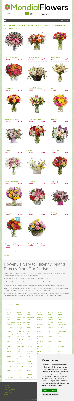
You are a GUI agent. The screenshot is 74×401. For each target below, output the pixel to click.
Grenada (9, 336)
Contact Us (7, 387)
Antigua (39, 312)
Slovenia (19, 364)
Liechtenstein (20, 346)
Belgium (50, 317)
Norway (39, 354)
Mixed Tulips (55, 57)
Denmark (9, 327)
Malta (28, 349)
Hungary (29, 339)
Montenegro (30, 351)
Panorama (31, 181)
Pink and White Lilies (11, 182)
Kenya (28, 344)
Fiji (28, 331)
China (38, 322)
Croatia (19, 324)
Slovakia (9, 364)
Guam (28, 336)
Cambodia (50, 319)
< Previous (6, 252)
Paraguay (19, 356)
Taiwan (19, 370)
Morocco (39, 351)
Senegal (19, 361)
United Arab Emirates (30, 374)
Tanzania (29, 370)
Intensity (54, 120)
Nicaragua (19, 354)
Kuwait (49, 344)
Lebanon (9, 346)
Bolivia (60, 317)
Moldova (9, 351)
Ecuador (29, 327)
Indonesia (50, 339)
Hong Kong (20, 339)
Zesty (30, 151)
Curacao (39, 324)
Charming (8, 151)
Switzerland (10, 370)
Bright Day (54, 182)
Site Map (6, 394)
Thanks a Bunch (33, 57)
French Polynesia (11, 334)
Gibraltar (50, 334)
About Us (6, 386)
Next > (14, 252)
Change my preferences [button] (50, 394)
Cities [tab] (17, 304)
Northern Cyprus (31, 354)
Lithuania (29, 346)
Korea (39, 344)
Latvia (59, 344)
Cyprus (49, 324)
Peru (28, 356)
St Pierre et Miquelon (20, 367)
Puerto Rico (10, 359)
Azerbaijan (40, 314)
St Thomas (30, 366)
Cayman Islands (21, 322)
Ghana (39, 334)
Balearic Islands (21, 317)
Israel (18, 341)
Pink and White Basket (35, 88)
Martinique (40, 349)
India (38, 339)
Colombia (50, 322)
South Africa (30, 364)
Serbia (29, 361)
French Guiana (62, 331)
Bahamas (60, 314)
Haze (52, 88)
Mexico (60, 349)
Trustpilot (6, 255)
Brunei (29, 319)
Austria (29, 314)
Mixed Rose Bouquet (11, 120)
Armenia (60, 312)
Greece (60, 334)
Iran (59, 339)
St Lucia (9, 366)
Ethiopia (9, 331)
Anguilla (29, 312)
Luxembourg (40, 346)
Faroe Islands (20, 331)
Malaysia (19, 349)
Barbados (40, 317)
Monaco (19, 351)
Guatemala (40, 336)
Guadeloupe (20, 336)
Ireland (9, 341)
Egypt (38, 327)
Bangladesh (30, 317)
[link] (57, 385)
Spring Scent (55, 151)
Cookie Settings (8, 392)
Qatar (18, 359)
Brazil (18, 319)
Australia (19, 314)
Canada (60, 319)
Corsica (60, 322)
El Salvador (51, 327)
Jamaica (50, 341)
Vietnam (29, 377)
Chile (28, 322)
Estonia (60, 327)
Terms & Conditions (9, 389)
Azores (49, 314)
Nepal (59, 351)
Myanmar (50, 351)
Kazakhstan (20, 344)
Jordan (8, 344)
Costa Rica (9, 324)
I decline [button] (53, 390)
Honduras (9, 339)
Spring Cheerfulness (34, 120)
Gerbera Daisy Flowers (12, 244)
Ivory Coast (40, 341)
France (49, 331)
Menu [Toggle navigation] (65, 20)
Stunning (54, 213)
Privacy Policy (57, 385)
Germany (29, 334)
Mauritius (50, 349)
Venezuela (19, 377)
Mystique (31, 213)
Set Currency (36, 14)
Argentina (50, 312)
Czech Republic (62, 324)
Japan (59, 341)
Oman (49, 354)
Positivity (8, 213)
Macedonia (61, 346)
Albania (9, 312)
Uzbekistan (10, 377)
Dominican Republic (20, 328)
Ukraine (19, 373)
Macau (49, 346)
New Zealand (10, 354)
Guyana (50, 336)
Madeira (9, 349)
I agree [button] (45, 390)
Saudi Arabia (10, 361)
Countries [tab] (9, 304)
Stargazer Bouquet (11, 57)
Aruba (8, 314)
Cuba (28, 324)
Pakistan (60, 354)
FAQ (5, 384)
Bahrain (9, 317)
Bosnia (8, 319)
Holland (60, 336)
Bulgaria (39, 319)
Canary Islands (11, 322)
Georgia (19, 334)
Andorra (19, 312)
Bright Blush (9, 88)
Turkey (8, 373)
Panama (9, 356)
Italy (28, 341)
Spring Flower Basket (35, 244)
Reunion (29, 359)
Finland (39, 331)
